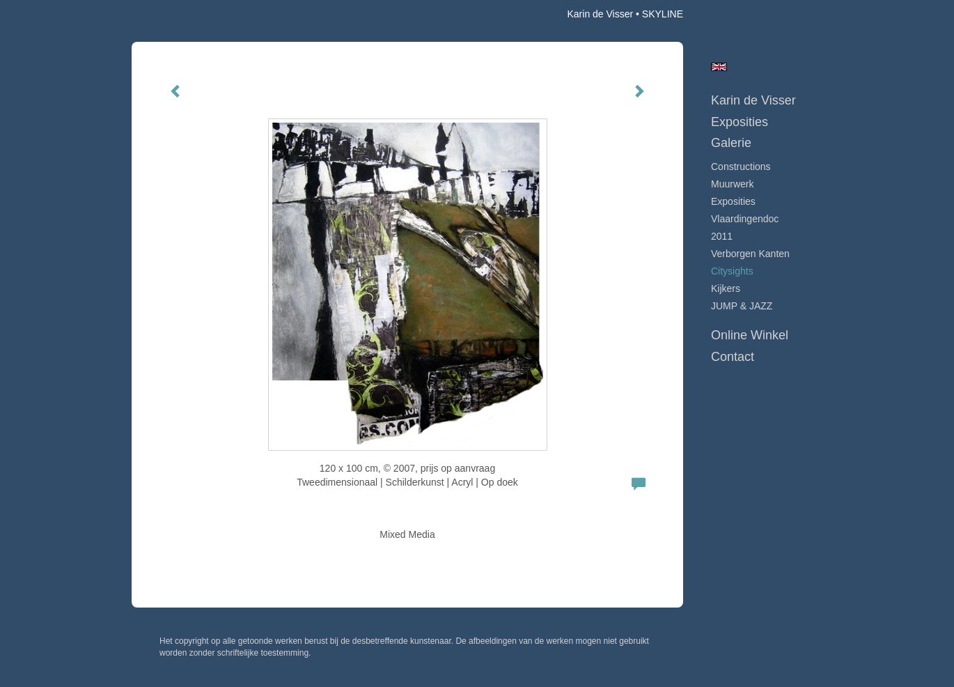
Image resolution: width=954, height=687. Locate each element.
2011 (722, 236)
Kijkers (725, 288)
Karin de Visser (600, 14)
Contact (732, 357)
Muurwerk (732, 184)
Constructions (741, 166)
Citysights (732, 271)
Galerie (731, 143)
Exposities (739, 122)
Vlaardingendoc (745, 218)
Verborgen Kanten (750, 253)
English (719, 67)
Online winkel (749, 335)
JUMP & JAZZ (741, 305)
